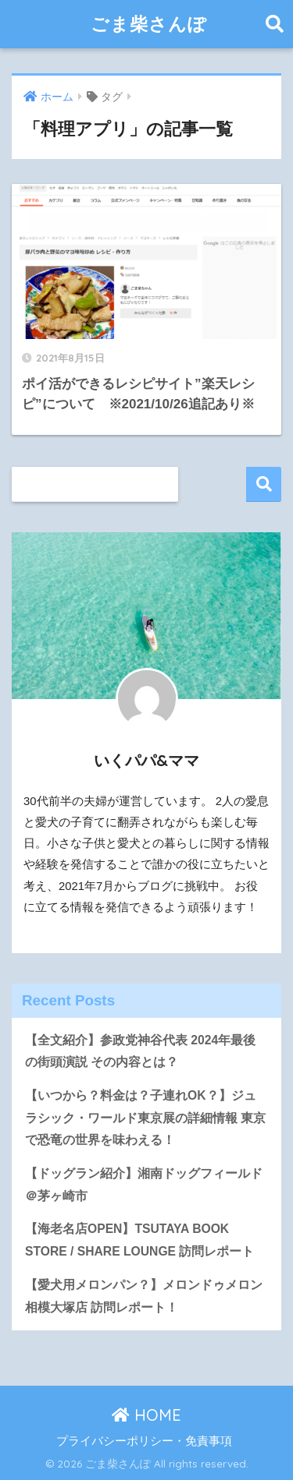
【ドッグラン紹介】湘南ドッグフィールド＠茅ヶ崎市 (144, 1185)
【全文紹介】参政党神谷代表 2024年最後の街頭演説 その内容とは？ (140, 1051)
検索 (263, 484)
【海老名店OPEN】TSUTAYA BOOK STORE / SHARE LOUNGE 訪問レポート (139, 1240)
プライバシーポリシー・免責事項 (144, 1441)
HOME (146, 1415)
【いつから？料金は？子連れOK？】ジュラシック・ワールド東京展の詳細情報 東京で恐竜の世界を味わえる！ (145, 1117)
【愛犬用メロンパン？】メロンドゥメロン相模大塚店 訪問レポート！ (144, 1296)
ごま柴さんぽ (149, 23)
